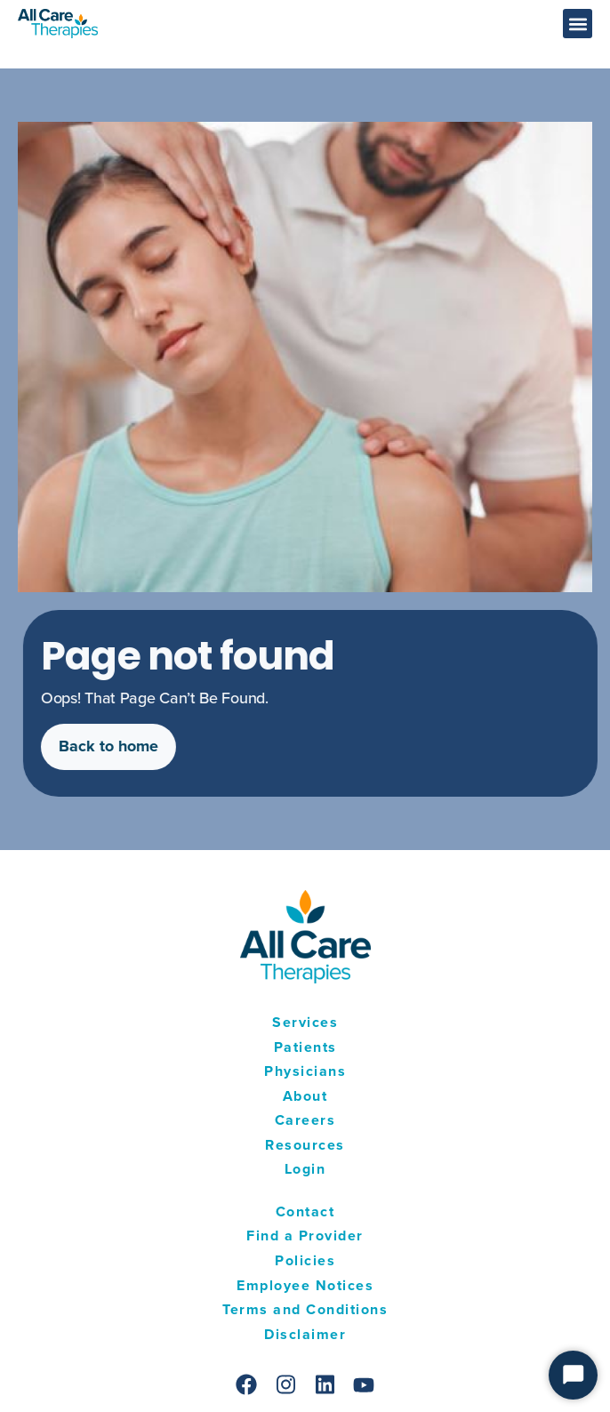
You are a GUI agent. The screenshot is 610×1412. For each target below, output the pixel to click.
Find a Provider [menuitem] (305, 1235)
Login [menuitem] (305, 1169)
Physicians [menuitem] (305, 1071)
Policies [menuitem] (305, 1260)
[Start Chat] (573, 1375)
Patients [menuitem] (305, 1047)
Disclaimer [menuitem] (305, 1334)
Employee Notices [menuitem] (305, 1285)
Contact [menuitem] (305, 1211)
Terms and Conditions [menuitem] (305, 1309)
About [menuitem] (305, 1096)
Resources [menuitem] (305, 1145)
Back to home (115, 746)
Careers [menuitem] (305, 1120)
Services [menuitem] (305, 1022)
